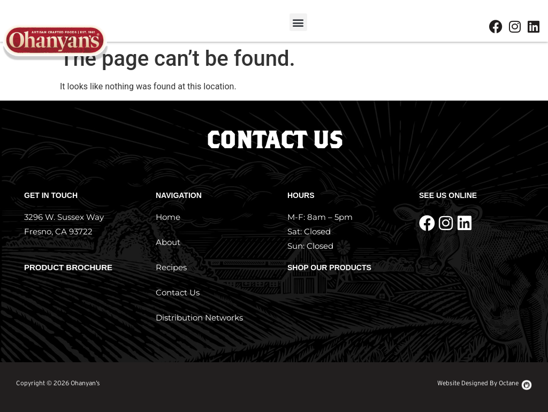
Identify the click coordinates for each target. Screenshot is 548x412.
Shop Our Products (329, 267)
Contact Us (178, 292)
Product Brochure (68, 267)
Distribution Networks (199, 317)
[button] (298, 22)
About (168, 242)
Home (168, 217)
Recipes (171, 267)
